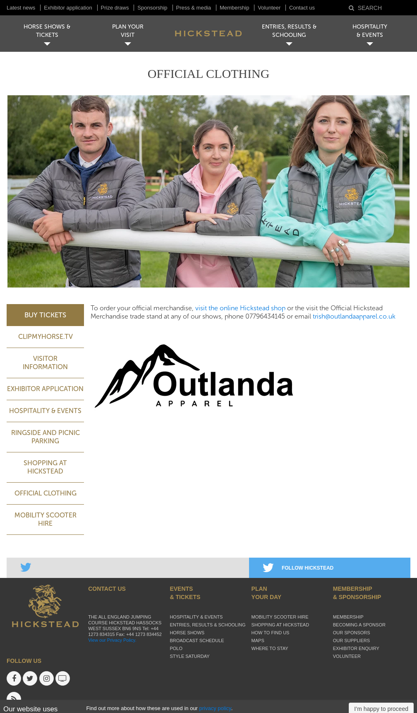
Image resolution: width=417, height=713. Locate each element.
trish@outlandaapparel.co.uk (354, 316)
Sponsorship (152, 8)
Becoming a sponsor (359, 624)
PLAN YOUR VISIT (128, 31)
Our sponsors (351, 632)
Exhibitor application (68, 8)
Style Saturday (189, 656)
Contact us (302, 8)
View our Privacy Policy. (112, 640)
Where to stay (270, 648)
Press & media (193, 8)
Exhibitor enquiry (356, 648)
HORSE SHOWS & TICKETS (47, 31)
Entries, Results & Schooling (207, 624)
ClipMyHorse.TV (45, 337)
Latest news (21, 8)
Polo (176, 648)
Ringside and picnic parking (45, 437)
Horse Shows (187, 632)
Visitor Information (45, 363)
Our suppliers (351, 640)
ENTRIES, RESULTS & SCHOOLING (289, 31)
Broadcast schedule (197, 640)
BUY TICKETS (45, 315)
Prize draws (115, 8)
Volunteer (270, 8)
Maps (258, 640)
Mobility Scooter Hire (45, 519)
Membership (234, 8)
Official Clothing (45, 493)
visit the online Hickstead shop (240, 308)
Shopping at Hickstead (45, 467)
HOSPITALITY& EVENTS (369, 31)
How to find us (271, 632)
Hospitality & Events (45, 411)
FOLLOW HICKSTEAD (298, 568)
